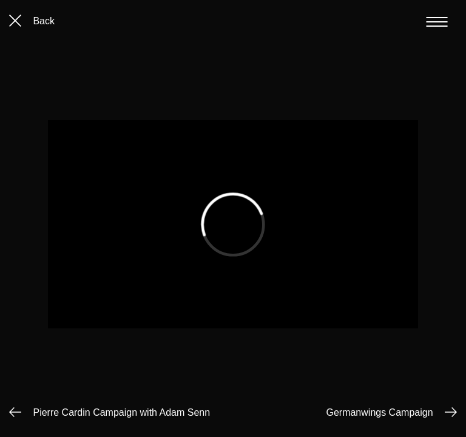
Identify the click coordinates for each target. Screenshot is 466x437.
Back (32, 21)
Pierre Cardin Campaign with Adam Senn (121, 412)
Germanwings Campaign (379, 412)
